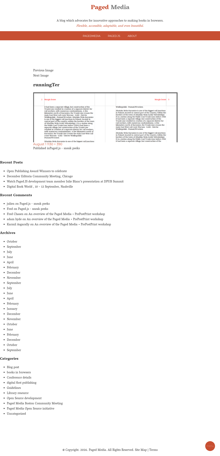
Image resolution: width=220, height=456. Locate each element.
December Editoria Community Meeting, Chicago (40, 176)
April (10, 262)
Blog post (13, 367)
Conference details (19, 378)
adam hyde (14, 219)
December (13, 273)
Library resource (18, 393)
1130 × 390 (54, 144)
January (12, 309)
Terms (153, 450)
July (9, 252)
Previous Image (43, 70)
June (10, 257)
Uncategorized (16, 414)
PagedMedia (91, 36)
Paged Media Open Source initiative (30, 409)
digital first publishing (21, 383)
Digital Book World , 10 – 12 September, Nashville (40, 187)
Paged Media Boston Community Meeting (35, 403)
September (14, 247)
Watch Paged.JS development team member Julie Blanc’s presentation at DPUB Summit (65, 182)
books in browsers (19, 372)
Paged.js (114, 36)
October (12, 242)
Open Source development (24, 398)
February (13, 267)
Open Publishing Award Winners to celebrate (37, 171)
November (14, 278)
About (132, 36)
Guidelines (14, 388)
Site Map (141, 450)
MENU (210, 446)
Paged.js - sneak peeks (35, 204)
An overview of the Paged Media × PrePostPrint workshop (67, 214)
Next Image (41, 76)
